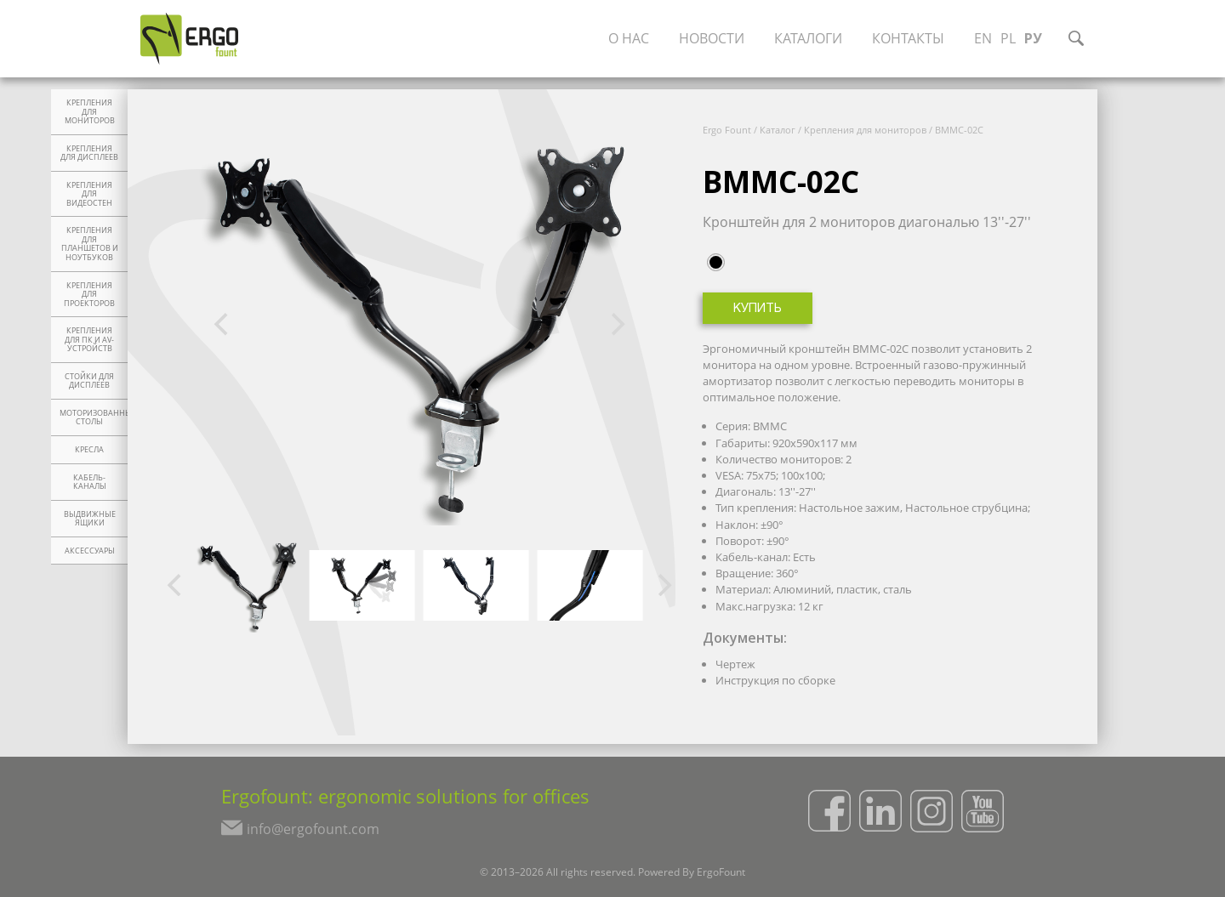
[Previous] (223, 324)
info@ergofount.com (313, 829)
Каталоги (808, 38)
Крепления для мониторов (90, 112)
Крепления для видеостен (89, 194)
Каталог (777, 129)
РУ (1033, 38)
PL (1008, 38)
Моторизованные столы (94, 418)
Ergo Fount (727, 129)
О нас (628, 38)
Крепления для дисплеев (89, 153)
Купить (757, 309)
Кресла (89, 450)
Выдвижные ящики (90, 519)
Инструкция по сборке (775, 680)
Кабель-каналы (89, 482)
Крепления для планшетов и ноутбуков (89, 244)
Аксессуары (90, 551)
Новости (711, 38)
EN (983, 38)
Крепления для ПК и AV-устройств (89, 340)
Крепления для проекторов (89, 295)
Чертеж (735, 664)
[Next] (616, 324)
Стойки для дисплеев (89, 381)
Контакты (908, 38)
